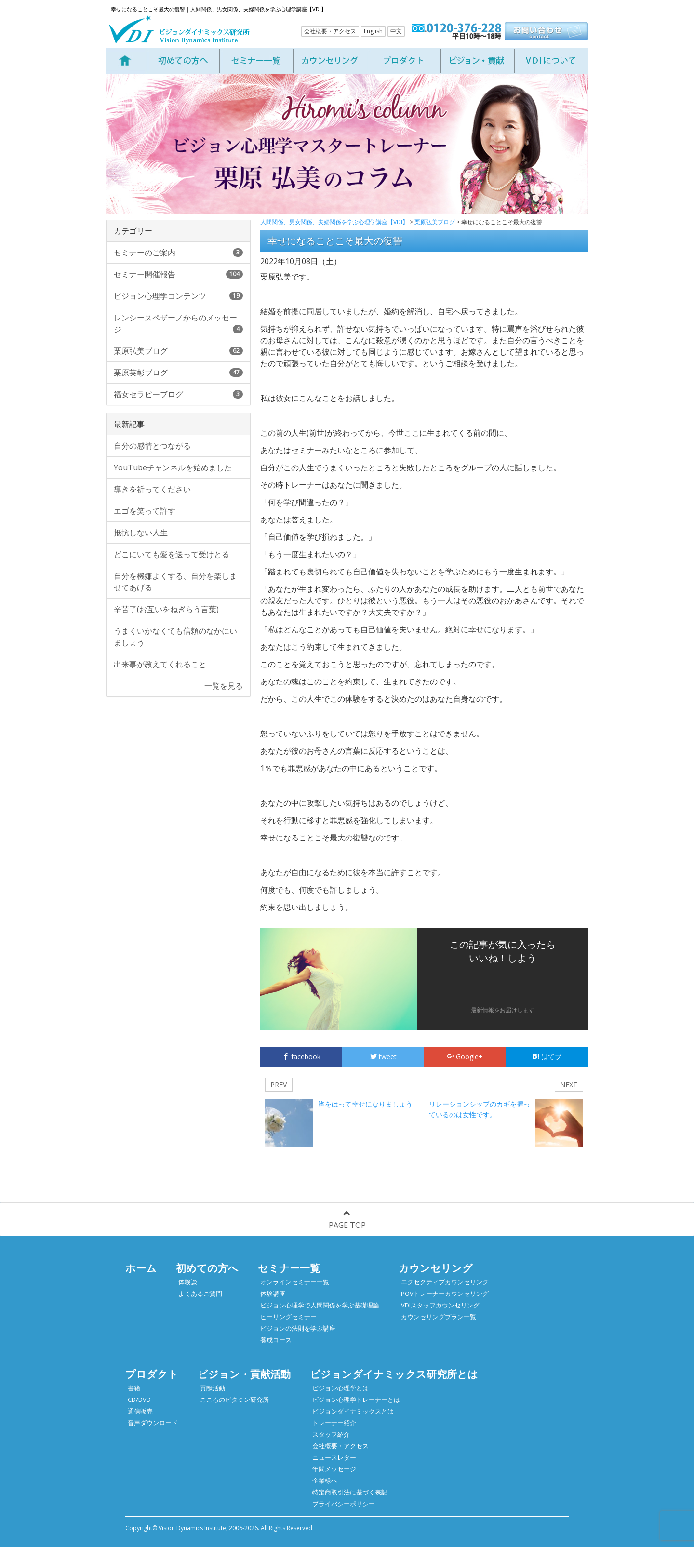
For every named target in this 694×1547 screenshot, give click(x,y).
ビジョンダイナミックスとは (353, 1411)
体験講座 (272, 1293)
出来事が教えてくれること (160, 664)
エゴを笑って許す (144, 511)
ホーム (141, 1268)
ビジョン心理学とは (340, 1388)
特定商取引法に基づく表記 (349, 1492)
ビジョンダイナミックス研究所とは (394, 1374)
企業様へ (324, 1480)
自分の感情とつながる (152, 445)
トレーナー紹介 (334, 1422)
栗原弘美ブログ (178, 351)
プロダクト (151, 1374)
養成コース (276, 1339)
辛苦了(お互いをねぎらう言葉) (166, 609)
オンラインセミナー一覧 (294, 1282)
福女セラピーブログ (178, 394)
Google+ (465, 1056)
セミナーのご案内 (178, 252)
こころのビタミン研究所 (234, 1399)
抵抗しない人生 (141, 532)
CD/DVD (139, 1399)
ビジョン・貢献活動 (244, 1374)
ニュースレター (334, 1457)
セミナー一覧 (289, 1268)
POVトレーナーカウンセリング (445, 1293)
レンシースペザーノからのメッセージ (178, 323)
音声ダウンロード (153, 1422)
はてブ (547, 1056)
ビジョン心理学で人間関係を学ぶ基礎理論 (319, 1305)
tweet (383, 1056)
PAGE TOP (347, 1220)
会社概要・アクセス (330, 31)
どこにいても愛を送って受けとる (171, 554)
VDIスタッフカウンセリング (440, 1305)
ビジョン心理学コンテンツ (178, 296)
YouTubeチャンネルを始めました (173, 467)
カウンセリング (436, 1268)
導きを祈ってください (152, 489)
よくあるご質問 (200, 1293)
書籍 (134, 1388)
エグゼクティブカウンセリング (445, 1282)
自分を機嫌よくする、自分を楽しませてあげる (175, 582)
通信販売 (140, 1411)
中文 (396, 31)
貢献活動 (212, 1388)
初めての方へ (207, 1268)
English (373, 31)
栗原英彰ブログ (178, 372)
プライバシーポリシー (343, 1503)
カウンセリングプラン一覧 (438, 1316)
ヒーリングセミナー (288, 1316)
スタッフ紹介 (331, 1434)
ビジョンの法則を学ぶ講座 (297, 1328)
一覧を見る (223, 685)
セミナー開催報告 (178, 274)
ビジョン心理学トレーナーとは (356, 1399)
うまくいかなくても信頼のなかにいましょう (175, 637)
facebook (301, 1056)
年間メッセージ (334, 1469)
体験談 (187, 1282)
